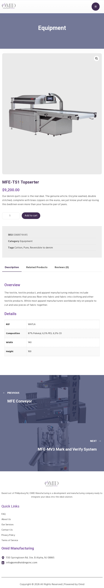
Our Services (7, 525)
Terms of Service (9, 540)
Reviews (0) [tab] (62, 267)
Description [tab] (12, 267)
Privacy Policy (8, 535)
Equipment (26, 241)
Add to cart (31, 216)
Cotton (18, 248)
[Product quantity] (11, 215)
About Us (6, 519)
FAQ (3, 514)
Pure (26, 248)
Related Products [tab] (36, 267)
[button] (96, 58)
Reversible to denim (41, 248)
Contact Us (7, 530)
